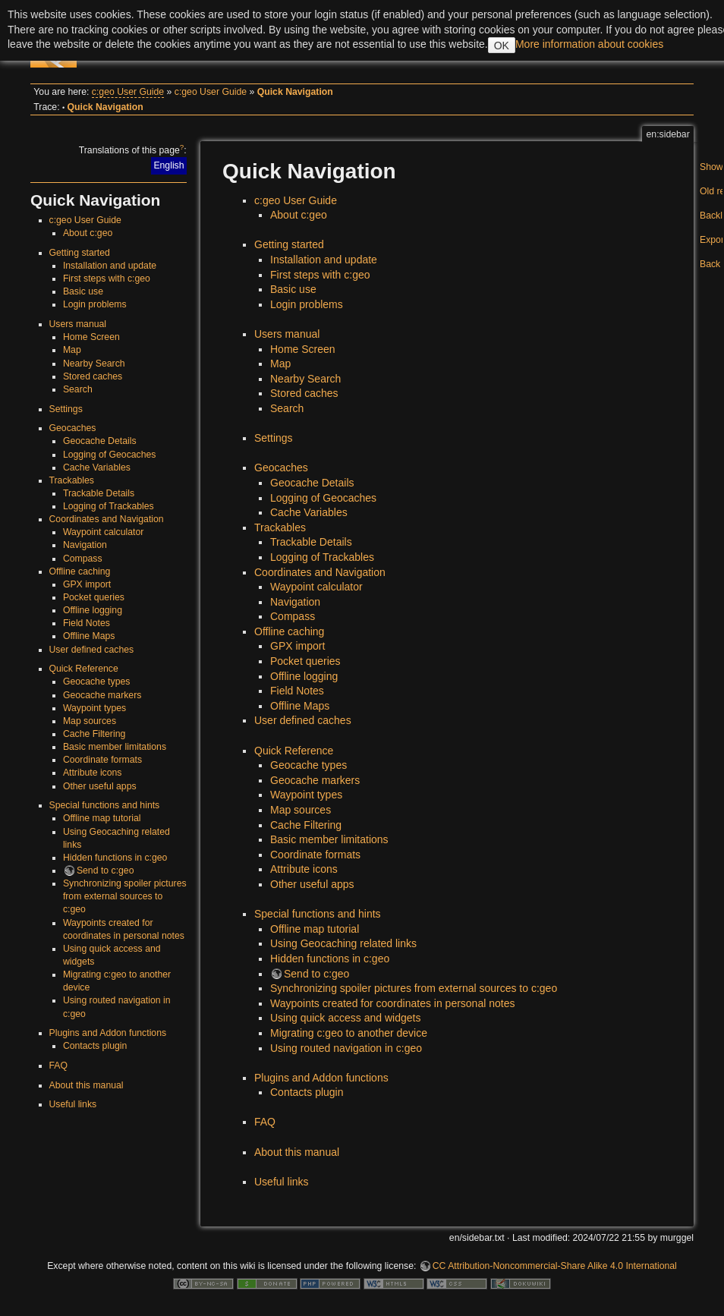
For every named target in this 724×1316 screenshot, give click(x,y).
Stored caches (92, 376)
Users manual (78, 324)
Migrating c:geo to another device (348, 1033)
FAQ (58, 1065)
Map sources (89, 721)
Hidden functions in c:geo (115, 857)
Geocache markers (102, 695)
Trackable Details (98, 493)
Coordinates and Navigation (106, 519)
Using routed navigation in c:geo (346, 1048)
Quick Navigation (295, 92)
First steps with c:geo (106, 278)
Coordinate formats (102, 759)
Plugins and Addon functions (108, 1033)
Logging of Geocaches (109, 454)
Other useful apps (100, 786)
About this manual (86, 1085)
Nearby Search (94, 363)
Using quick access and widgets (345, 1018)
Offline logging (92, 610)
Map (72, 350)
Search (78, 389)
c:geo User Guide (128, 92)
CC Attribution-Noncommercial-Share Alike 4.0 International (555, 1266)
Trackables (71, 480)
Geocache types (97, 681)
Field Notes (86, 623)
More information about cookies (589, 44)
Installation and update (109, 265)
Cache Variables (97, 467)
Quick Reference (83, 668)
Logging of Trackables (108, 506)
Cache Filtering (94, 734)
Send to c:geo (105, 870)
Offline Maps (89, 636)
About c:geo (87, 233)
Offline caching (80, 571)
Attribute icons (92, 772)
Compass (82, 558)
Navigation (85, 545)
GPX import (87, 584)
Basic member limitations (114, 746)
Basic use (83, 291)
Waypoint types (94, 708)
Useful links (73, 1104)
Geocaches (72, 428)
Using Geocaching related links (343, 943)
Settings (66, 409)
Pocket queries (93, 597)
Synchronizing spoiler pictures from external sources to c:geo (125, 896)
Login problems (95, 304)
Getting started (79, 252)
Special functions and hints (104, 805)
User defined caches (91, 649)
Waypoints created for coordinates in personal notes (392, 1003)
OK (501, 45)
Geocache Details (100, 441)
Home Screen (91, 337)
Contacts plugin (95, 1046)
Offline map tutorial (102, 818)
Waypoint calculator (103, 532)
